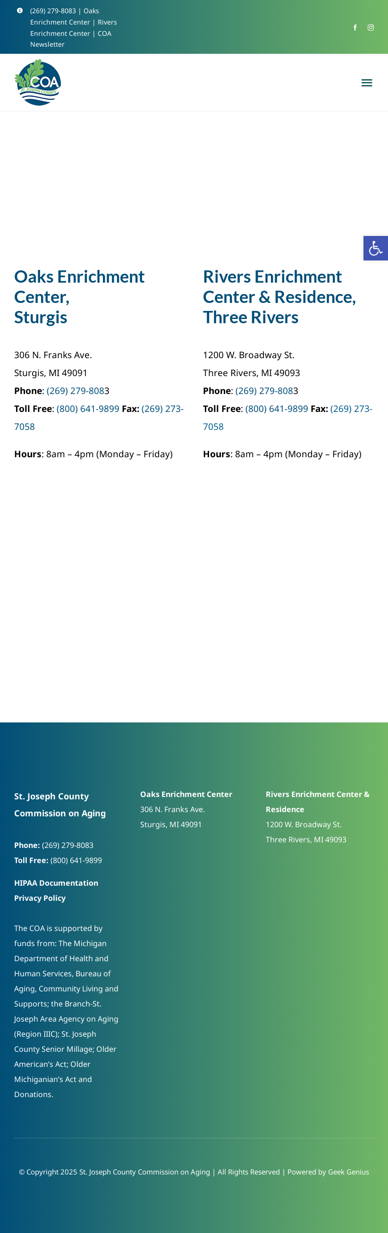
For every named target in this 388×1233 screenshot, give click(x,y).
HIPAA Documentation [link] (56, 883)
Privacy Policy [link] (40, 898)
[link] (375, 248)
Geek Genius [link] (348, 1171)
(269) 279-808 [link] (75, 391)
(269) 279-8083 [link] (53, 10)
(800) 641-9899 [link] (88, 409)
